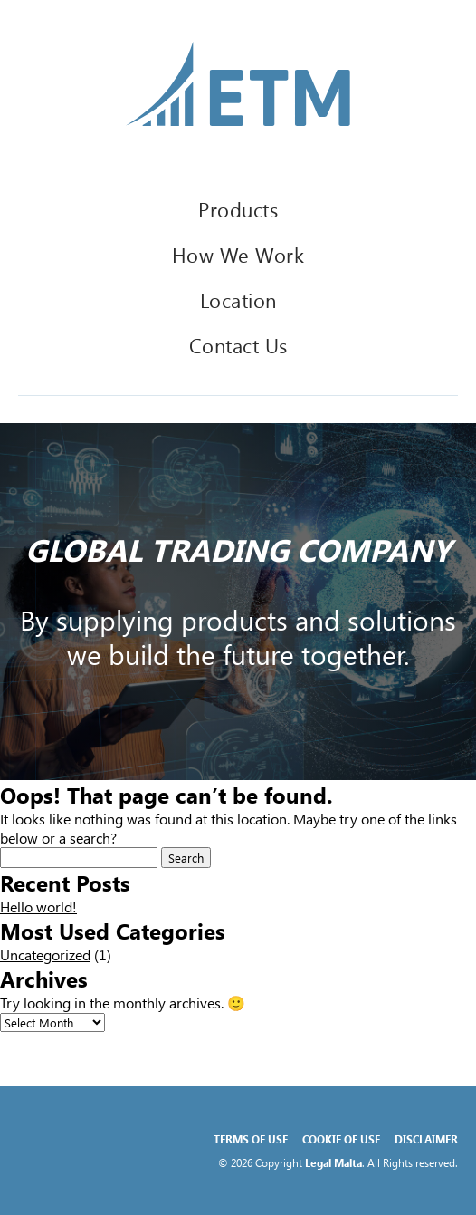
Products (238, 209)
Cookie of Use (341, 1139)
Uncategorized (45, 954)
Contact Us (238, 345)
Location (238, 299)
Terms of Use (251, 1139)
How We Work (238, 254)
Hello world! (38, 906)
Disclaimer (426, 1139)
